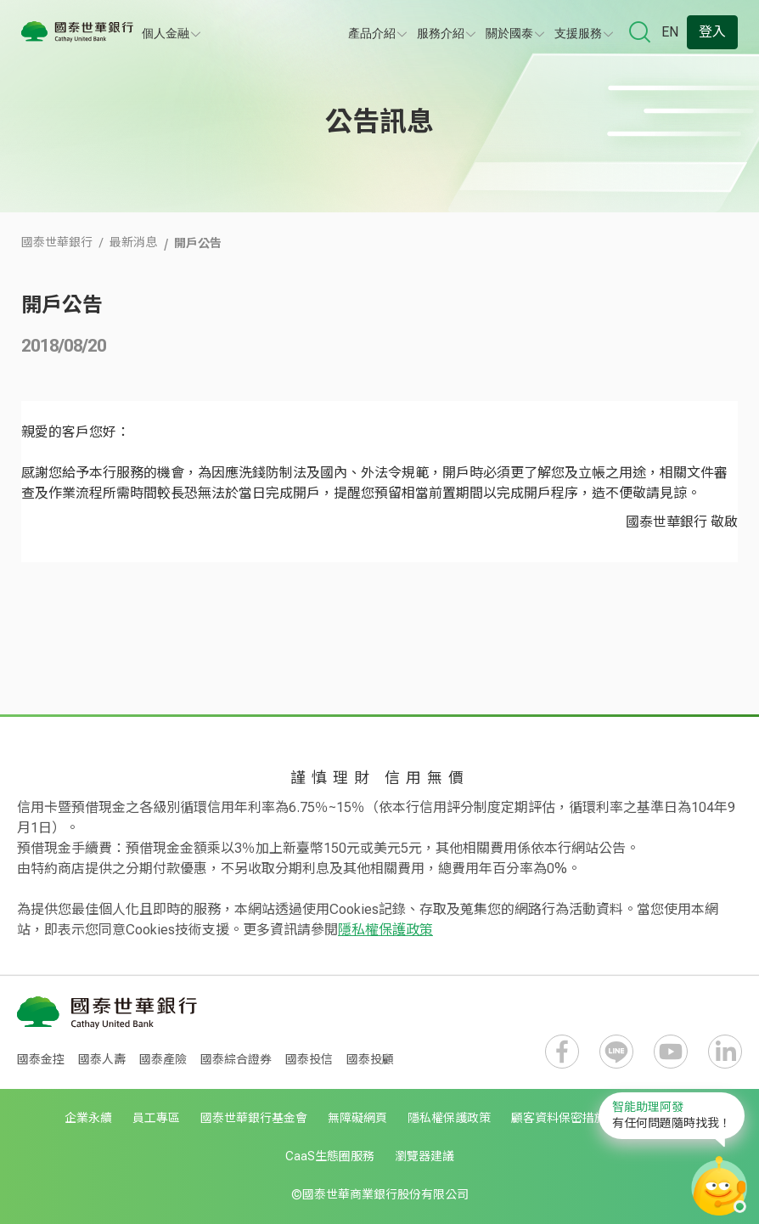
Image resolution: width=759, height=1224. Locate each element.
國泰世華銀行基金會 (253, 1118)
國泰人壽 (102, 1059)
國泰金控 (41, 1059)
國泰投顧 (370, 1059)
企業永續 (88, 1118)
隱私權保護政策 (385, 930)
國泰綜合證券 (236, 1059)
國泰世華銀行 (57, 242)
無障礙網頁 (357, 1118)
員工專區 (156, 1118)
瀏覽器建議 (424, 1156)
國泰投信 (309, 1059)
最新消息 (133, 242)
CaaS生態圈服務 (329, 1156)
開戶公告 (198, 242)
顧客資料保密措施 (558, 1118)
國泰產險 (163, 1059)
